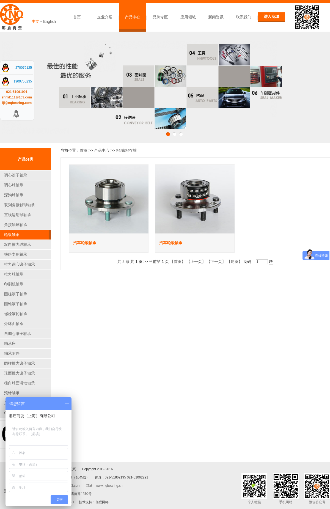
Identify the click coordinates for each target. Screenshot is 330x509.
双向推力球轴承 (17, 244)
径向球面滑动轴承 (19, 383)
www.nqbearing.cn (109, 486)
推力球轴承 (13, 274)
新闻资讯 (216, 17)
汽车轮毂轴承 (84, 243)
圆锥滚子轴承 (15, 304)
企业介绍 (104, 17)
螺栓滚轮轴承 (15, 314)
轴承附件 (12, 353)
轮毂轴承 (12, 234)
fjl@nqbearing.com (17, 103)
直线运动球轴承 (17, 215)
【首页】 (177, 261)
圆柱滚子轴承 (15, 294)
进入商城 (271, 16)
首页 (77, 17)
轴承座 (10, 343)
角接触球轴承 (15, 224)
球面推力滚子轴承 (19, 373)
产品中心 (132, 17)
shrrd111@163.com (17, 97)
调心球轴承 (13, 185)
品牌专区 (160, 17)
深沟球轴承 (13, 195)
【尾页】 (234, 261)
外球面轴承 (13, 323)
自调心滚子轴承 (17, 333)
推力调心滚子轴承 (19, 264)
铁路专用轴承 (15, 254)
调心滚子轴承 (15, 175)
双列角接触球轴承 (19, 205)
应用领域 (188, 17)
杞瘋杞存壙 (126, 150)
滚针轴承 (12, 393)
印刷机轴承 (13, 284)
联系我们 (243, 17)
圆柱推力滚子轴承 (19, 363)
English (49, 21)
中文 (35, 21)
